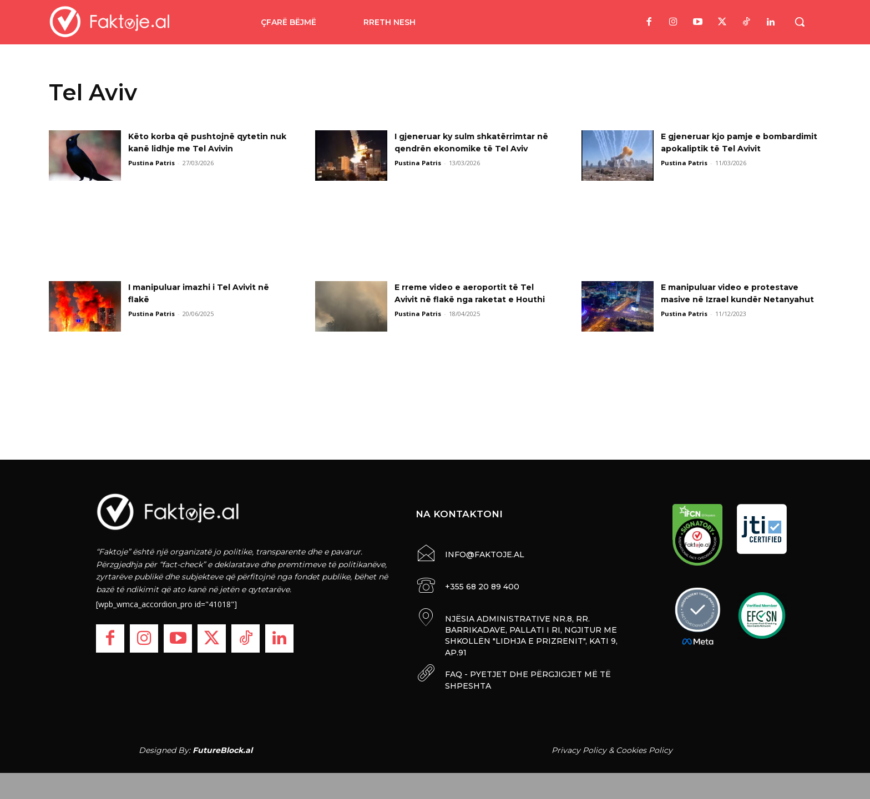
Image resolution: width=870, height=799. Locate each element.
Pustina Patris (151, 163)
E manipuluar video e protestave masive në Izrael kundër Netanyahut (739, 299)
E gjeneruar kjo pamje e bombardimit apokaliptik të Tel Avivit (735, 148)
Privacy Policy (579, 748)
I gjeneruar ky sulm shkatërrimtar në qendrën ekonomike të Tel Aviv (456, 148)
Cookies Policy (644, 748)
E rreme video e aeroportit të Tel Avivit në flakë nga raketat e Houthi (473, 299)
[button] (799, 22)
